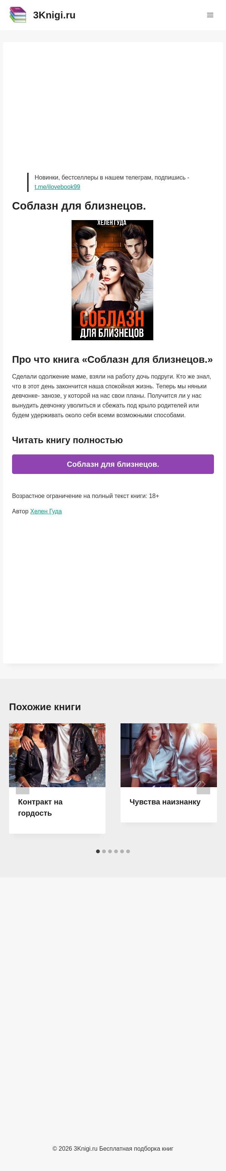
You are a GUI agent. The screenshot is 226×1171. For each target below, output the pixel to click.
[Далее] (203, 784)
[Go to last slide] (22, 784)
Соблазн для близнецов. (113, 464)
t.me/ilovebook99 (57, 187)
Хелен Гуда (46, 511)
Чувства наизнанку (165, 802)
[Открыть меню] (210, 15)
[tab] (98, 851)
